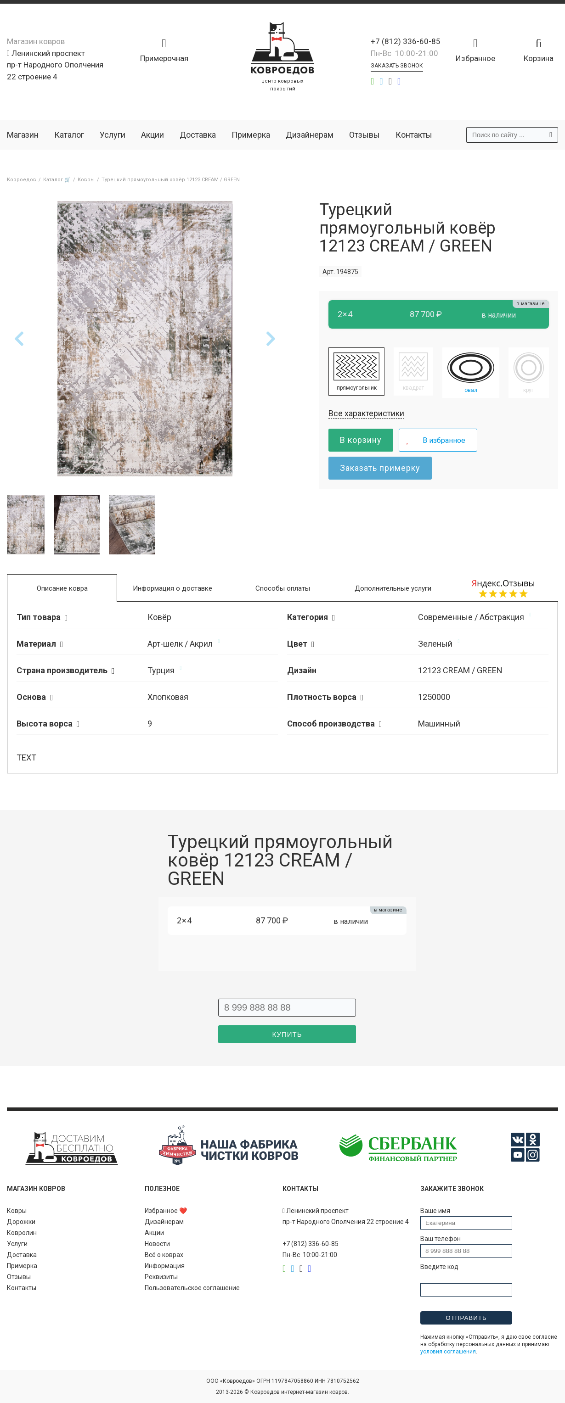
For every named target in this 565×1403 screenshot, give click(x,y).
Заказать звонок (397, 65)
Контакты (414, 135)
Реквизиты (161, 1276)
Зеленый (435, 643)
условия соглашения (448, 1351)
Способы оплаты (282, 588)
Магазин (23, 135)
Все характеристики (366, 413)
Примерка (251, 135)
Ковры (17, 1210)
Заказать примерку (380, 468)
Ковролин (22, 1232)
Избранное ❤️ (166, 1210)
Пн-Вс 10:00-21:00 (404, 53)
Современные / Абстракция (471, 617)
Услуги (112, 135)
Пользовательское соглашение (192, 1287)
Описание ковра (62, 588)
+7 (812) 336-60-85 (406, 41)
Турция (161, 670)
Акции (152, 135)
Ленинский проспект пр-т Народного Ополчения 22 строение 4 (55, 65)
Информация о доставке (172, 588)
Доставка (198, 135)
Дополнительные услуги (393, 588)
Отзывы (364, 135)
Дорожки (21, 1221)
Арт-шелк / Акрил (180, 643)
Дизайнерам (309, 135)
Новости (157, 1243)
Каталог (69, 135)
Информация (165, 1265)
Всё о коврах (164, 1254)
